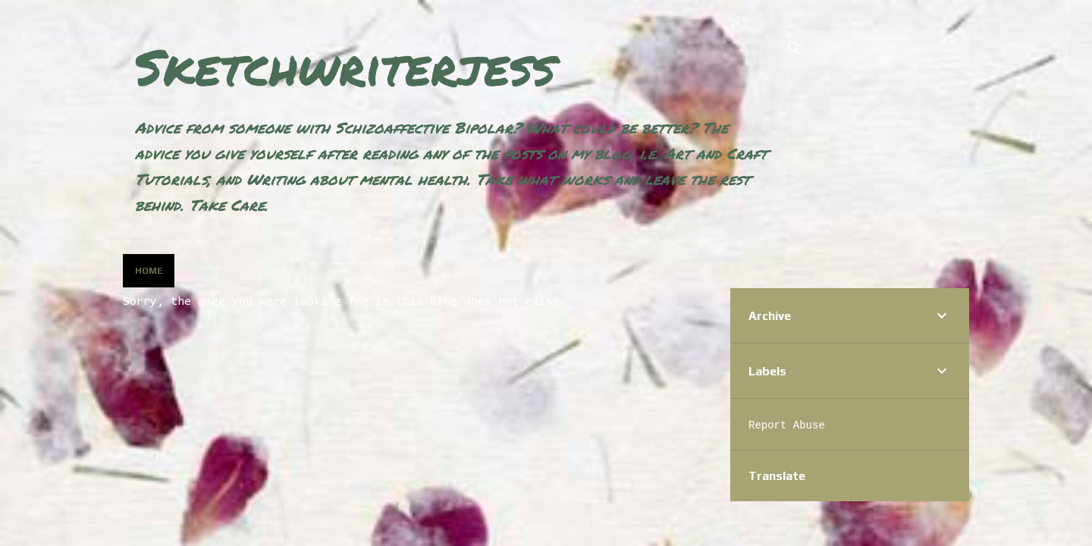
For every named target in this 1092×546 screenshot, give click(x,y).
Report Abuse (786, 425)
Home (148, 270)
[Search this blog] (889, 48)
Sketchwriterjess (345, 66)
